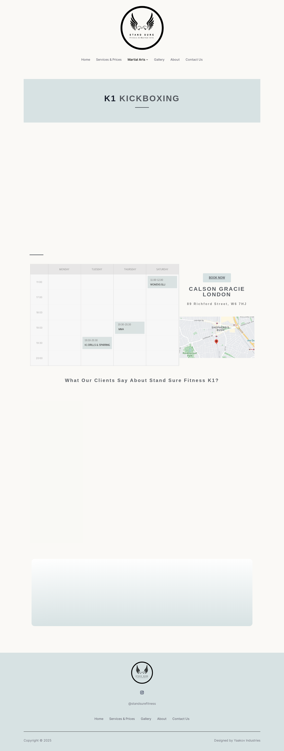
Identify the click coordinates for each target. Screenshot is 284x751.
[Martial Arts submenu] (147, 59)
